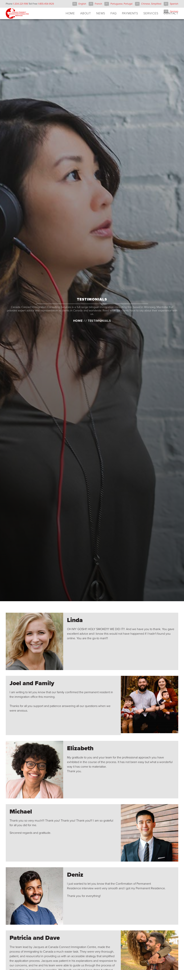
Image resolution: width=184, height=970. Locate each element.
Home (78, 332)
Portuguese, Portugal (121, 3)
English (82, 3)
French (98, 3)
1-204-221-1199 (20, 3)
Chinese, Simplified (151, 3)
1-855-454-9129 (46, 3)
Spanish (174, 3)
